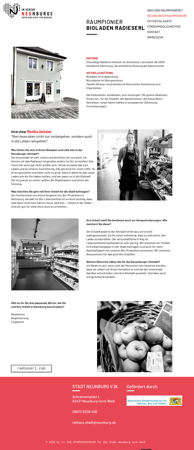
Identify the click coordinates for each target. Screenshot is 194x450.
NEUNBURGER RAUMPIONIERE (167, 15)
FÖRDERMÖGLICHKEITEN (163, 26)
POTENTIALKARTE (159, 21)
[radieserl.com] (31, 368)
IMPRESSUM (155, 37)
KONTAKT (153, 32)
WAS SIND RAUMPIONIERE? (165, 10)
